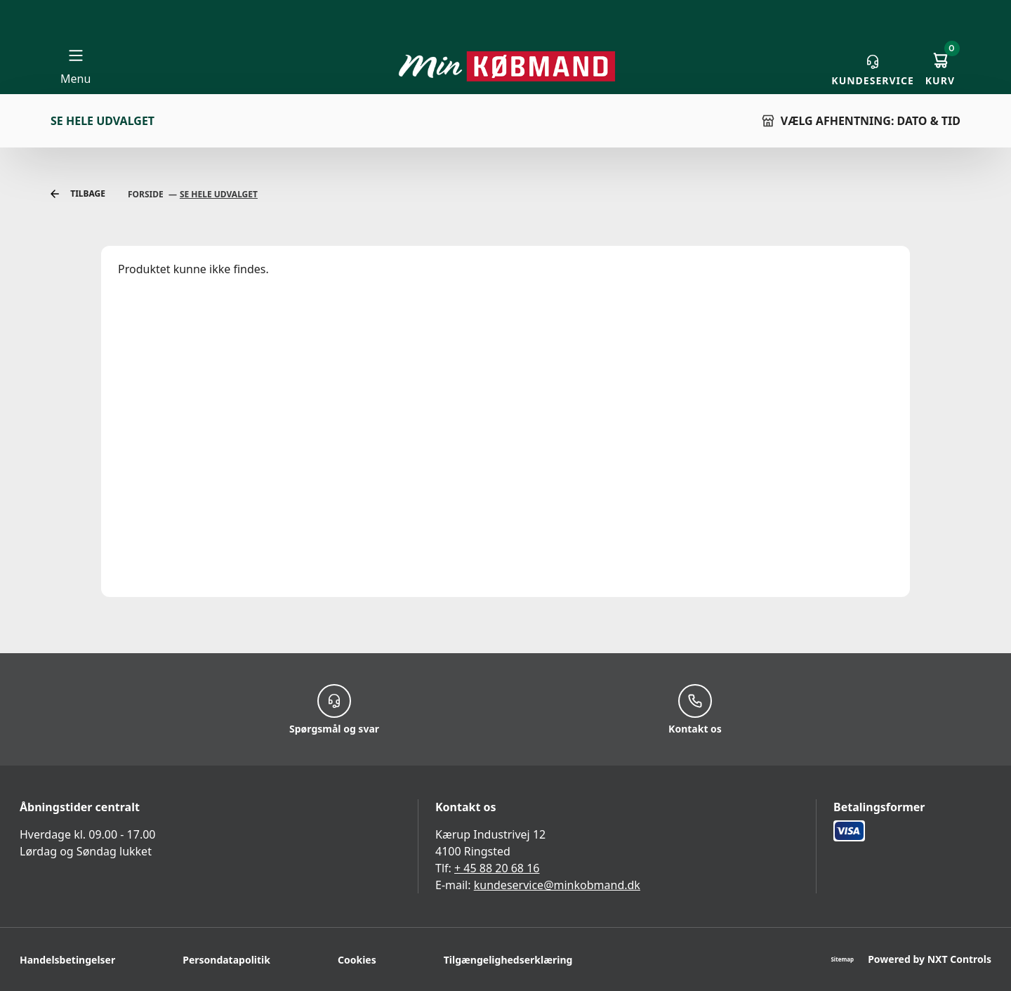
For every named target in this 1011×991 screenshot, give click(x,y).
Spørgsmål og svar (334, 709)
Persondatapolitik (226, 959)
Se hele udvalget (102, 120)
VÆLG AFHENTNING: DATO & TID (860, 121)
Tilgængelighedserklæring (508, 959)
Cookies (357, 959)
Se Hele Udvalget (219, 194)
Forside (147, 194)
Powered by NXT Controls (929, 959)
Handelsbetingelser (67, 959)
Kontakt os (695, 709)
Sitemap (842, 959)
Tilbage (78, 194)
